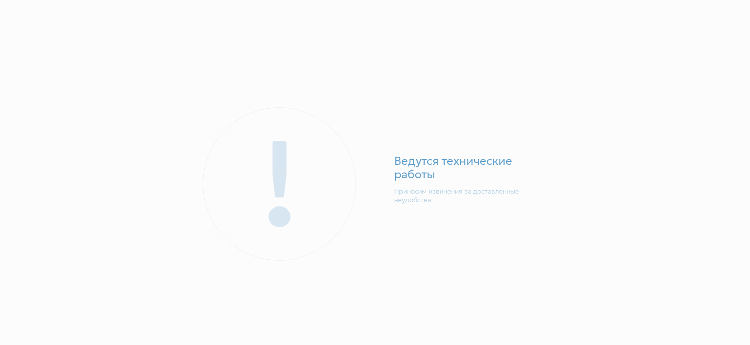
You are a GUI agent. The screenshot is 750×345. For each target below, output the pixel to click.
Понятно (565, 306)
